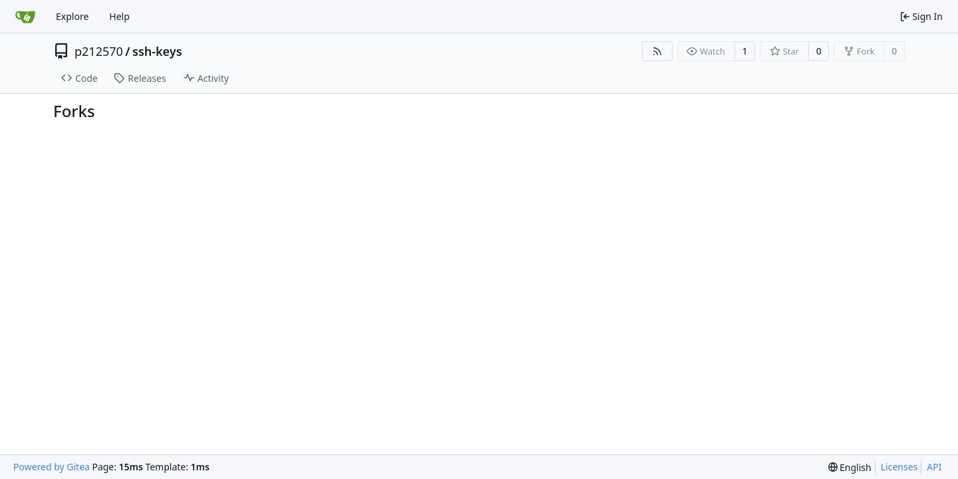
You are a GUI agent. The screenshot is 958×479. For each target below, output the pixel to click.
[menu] (850, 467)
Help (119, 16)
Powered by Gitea (51, 466)
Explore (72, 16)
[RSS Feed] (657, 51)
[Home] (25, 17)
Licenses (899, 466)
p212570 (99, 51)
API (934, 466)
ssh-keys (157, 51)
